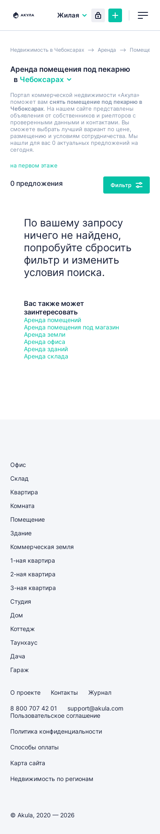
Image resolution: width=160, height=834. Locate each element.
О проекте (25, 692)
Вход (98, 15)
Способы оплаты (34, 747)
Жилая (72, 15)
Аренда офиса (44, 341)
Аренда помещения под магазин (71, 327)
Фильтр (127, 185)
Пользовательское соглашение (55, 715)
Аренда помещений (52, 319)
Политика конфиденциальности (56, 731)
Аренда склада (46, 356)
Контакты (64, 692)
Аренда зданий (46, 348)
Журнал (99, 692)
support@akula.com (95, 708)
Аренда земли (44, 334)
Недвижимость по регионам (51, 778)
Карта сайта (27, 762)
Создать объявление (115, 15)
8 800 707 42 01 (33, 708)
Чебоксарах (46, 79)
